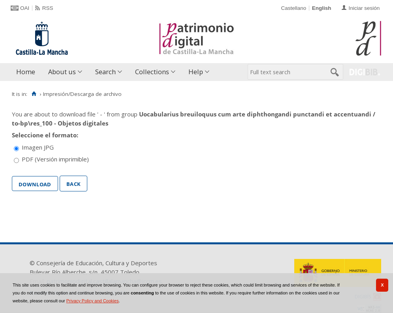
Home (25, 71)
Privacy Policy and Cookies (92, 300)
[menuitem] (27, 72)
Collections (152, 71)
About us (62, 71)
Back (73, 183)
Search (105, 71)
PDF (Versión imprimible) (55, 159)
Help (195, 71)
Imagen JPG (38, 147)
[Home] (33, 94)
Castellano (293, 8)
